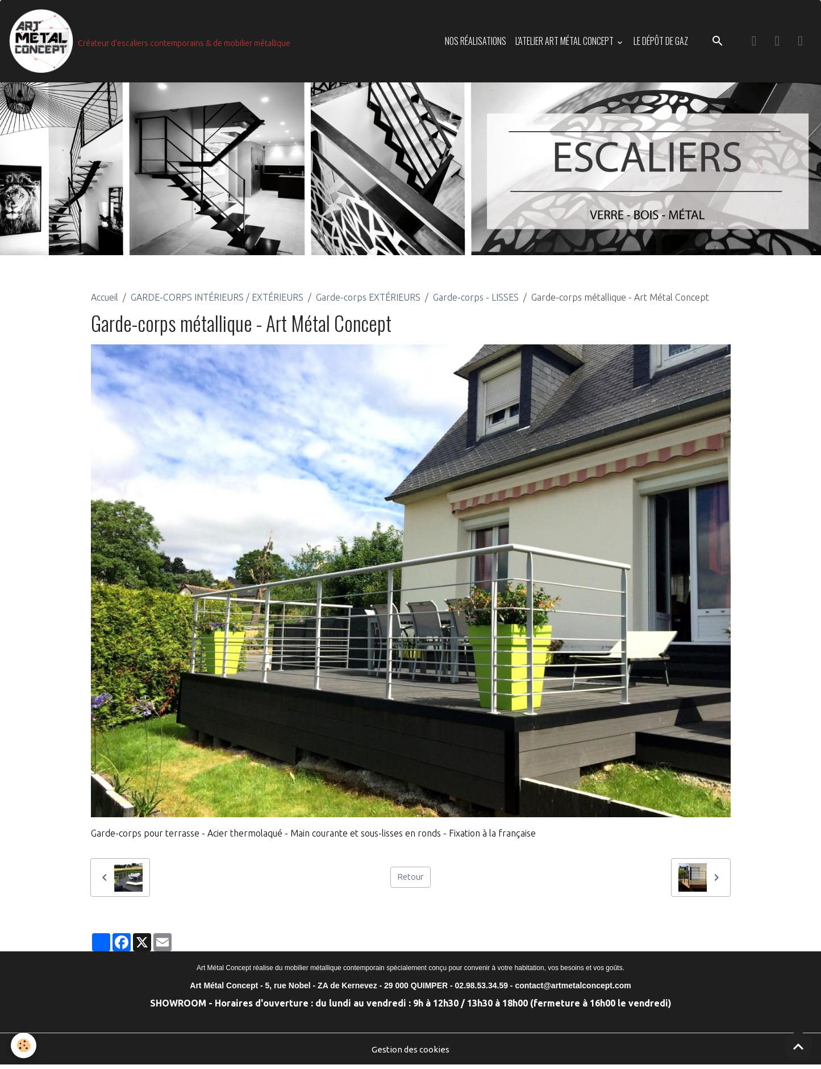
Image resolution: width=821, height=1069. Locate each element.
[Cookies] (24, 1045)
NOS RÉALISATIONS (475, 43)
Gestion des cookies (410, 1053)
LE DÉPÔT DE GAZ (661, 43)
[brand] (151, 43)
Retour (410, 881)
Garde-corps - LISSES (476, 301)
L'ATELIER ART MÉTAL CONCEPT (565, 43)
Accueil (104, 301)
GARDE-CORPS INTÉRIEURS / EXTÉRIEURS (217, 301)
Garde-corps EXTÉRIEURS (368, 301)
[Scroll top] (798, 1046)
